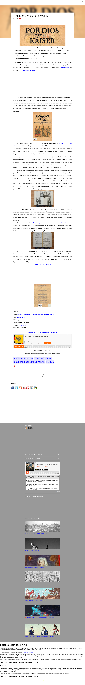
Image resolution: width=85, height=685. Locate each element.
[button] (14, 22)
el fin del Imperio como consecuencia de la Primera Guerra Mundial (51, 222)
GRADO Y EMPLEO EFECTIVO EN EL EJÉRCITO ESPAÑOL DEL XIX (40, 636)
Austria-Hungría (23, 358)
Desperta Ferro (23, 325)
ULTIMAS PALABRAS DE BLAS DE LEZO (34, 567)
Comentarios (30, 428)
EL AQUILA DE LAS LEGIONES (32, 550)
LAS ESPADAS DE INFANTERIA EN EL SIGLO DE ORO (37, 584)
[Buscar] (83, 1)
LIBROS (50, 362)
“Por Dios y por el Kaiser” (28, 70)
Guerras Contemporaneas (29, 362)
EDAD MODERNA (43, 358)
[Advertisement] (42, 84)
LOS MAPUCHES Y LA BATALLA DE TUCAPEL (35, 600)
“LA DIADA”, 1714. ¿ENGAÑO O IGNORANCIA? (36, 533)
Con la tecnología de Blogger (42, 680)
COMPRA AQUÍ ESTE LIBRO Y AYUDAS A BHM (42, 332)
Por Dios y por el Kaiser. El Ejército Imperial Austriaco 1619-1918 (36, 314)
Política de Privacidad (28, 652)
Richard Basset (64, 67)
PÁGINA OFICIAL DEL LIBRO (42, 264)
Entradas (29, 427)
